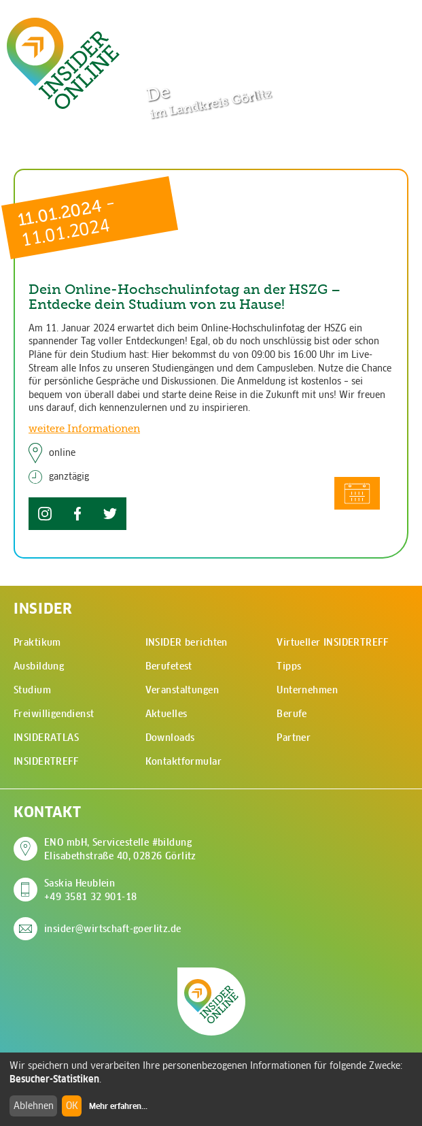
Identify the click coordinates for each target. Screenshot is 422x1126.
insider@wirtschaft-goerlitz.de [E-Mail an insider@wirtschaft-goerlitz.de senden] (112, 928)
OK (72, 1105)
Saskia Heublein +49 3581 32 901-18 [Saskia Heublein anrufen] (90, 890)
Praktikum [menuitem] (37, 642)
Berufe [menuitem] (292, 713)
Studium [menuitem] (32, 689)
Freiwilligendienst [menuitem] (54, 713)
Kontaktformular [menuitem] (183, 761)
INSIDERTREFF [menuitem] (46, 761)
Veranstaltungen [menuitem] (182, 689)
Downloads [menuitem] (170, 737)
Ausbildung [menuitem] (39, 666)
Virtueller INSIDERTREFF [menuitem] (332, 642)
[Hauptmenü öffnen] (388, 25)
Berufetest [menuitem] (168, 666)
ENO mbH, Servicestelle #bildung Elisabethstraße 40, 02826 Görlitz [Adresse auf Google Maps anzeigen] (120, 849)
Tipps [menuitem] (289, 666)
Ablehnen (34, 1105)
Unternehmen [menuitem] (307, 689)
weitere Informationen (84, 428)
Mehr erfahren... (118, 1106)
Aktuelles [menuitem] (166, 713)
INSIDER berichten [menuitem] (186, 642)
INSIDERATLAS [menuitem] (46, 737)
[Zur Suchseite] (346, 26)
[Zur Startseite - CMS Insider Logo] (63, 63)
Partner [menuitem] (294, 737)
